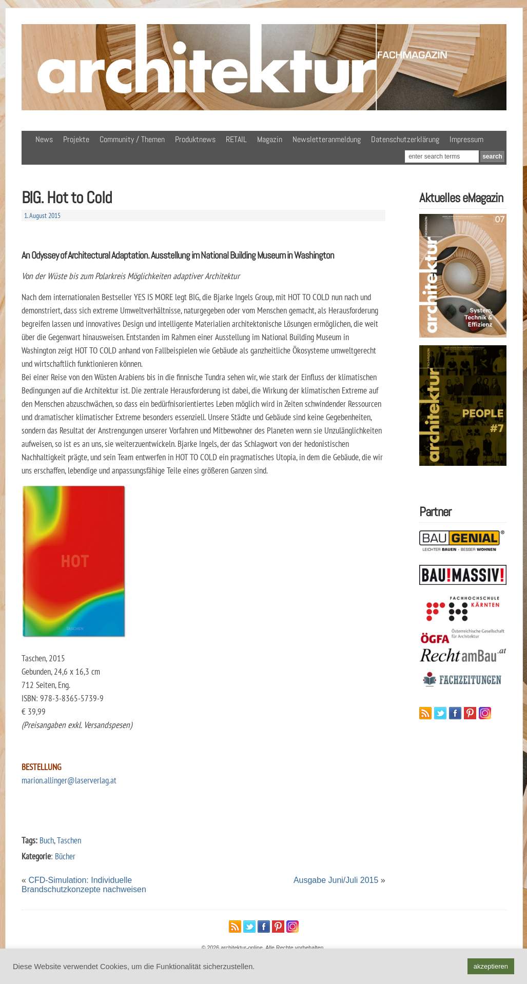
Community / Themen (132, 139)
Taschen (69, 840)
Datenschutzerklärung (405, 139)
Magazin (269, 139)
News (44, 139)
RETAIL (236, 139)
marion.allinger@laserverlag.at (69, 780)
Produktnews (195, 139)
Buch (47, 840)
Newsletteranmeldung (326, 139)
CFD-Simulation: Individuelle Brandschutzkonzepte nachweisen (84, 885)
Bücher (65, 856)
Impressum (466, 139)
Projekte (76, 139)
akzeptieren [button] (491, 966)
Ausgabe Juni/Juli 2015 (336, 880)
